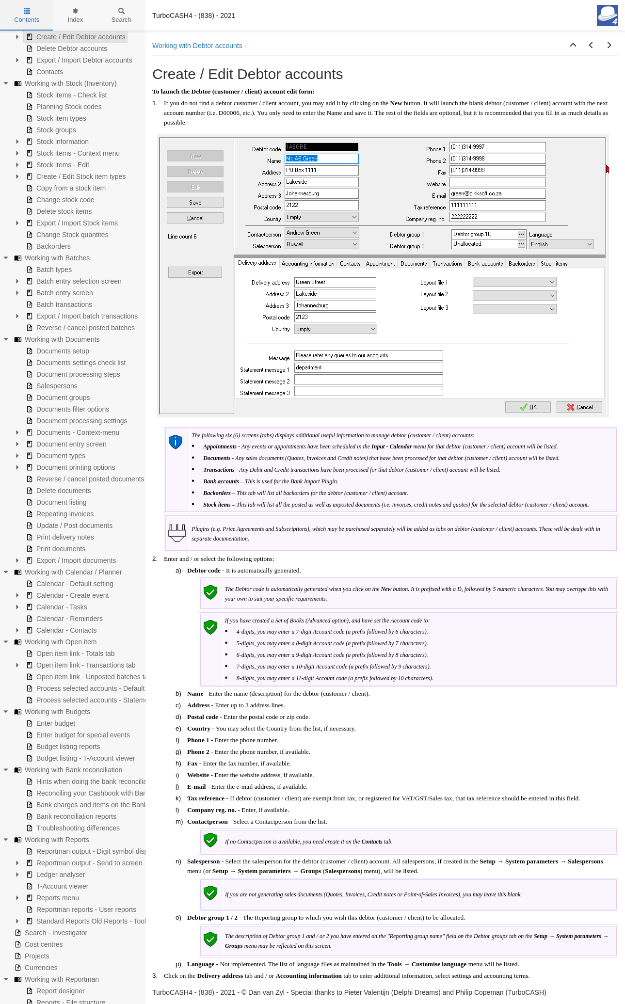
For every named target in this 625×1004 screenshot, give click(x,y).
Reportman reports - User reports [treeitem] (80, 909)
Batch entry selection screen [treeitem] (73, 281)
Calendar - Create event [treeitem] (66, 595)
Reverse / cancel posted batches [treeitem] (79, 328)
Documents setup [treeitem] (56, 351)
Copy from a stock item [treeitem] (65, 188)
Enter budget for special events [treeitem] (77, 735)
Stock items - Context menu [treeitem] (72, 153)
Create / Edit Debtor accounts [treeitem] (75, 37)
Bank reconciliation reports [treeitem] (70, 816)
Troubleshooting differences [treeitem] (72, 828)
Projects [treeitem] (30, 956)
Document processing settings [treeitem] (76, 421)
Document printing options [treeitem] (69, 467)
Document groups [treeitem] (57, 397)
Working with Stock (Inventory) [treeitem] (64, 83)
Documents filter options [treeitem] (66, 409)
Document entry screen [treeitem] (65, 444)
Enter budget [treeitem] (49, 723)
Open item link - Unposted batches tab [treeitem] (88, 677)
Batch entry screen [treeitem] (58, 293)
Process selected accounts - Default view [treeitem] (92, 688)
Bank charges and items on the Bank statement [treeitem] (101, 805)
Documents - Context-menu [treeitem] (71, 432)
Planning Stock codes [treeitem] (63, 106)
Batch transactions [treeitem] (58, 304)
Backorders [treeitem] (47, 246)
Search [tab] (121, 15)
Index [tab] (75, 15)
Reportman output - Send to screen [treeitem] (83, 863)
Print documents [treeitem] (54, 549)
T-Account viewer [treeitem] (56, 886)
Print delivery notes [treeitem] (59, 537)
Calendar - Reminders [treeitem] (63, 618)
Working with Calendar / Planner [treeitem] (67, 572)
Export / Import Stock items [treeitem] (71, 223)
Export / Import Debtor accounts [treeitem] (78, 60)
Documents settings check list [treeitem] (75, 362)
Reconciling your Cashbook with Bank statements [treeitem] (104, 793)
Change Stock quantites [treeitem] (66, 234)
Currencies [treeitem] (35, 967)
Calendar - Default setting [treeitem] (68, 584)
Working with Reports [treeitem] (50, 839)
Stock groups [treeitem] (50, 130)
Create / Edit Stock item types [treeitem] (75, 176)
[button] (573, 45)
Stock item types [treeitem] (55, 118)
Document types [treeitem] (54, 456)
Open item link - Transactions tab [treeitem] (80, 665)
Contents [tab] (26, 15)
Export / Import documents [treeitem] (70, 560)
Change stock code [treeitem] (59, 200)
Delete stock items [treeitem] (58, 211)
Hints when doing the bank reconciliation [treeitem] (91, 781)
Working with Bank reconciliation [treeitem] (67, 770)
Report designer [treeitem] (54, 991)
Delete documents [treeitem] (57, 490)
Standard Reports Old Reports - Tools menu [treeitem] (96, 921)
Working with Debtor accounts (197, 45)
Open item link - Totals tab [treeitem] (69, 653)
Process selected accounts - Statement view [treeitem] (97, 700)
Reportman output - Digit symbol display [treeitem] (90, 851)
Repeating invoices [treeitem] (59, 514)
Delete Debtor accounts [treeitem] (65, 48)
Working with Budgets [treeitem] (51, 711)
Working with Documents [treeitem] (56, 339)
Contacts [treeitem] (43, 72)
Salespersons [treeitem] (51, 386)
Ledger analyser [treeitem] (54, 874)
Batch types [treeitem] (48, 269)
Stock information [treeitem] (56, 141)
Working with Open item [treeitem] (54, 642)
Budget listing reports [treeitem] (62, 746)
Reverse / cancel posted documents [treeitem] (84, 479)
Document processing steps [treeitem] (72, 374)
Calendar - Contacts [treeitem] (60, 630)
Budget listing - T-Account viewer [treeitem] (79, 758)
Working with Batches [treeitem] (51, 258)
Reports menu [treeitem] (51, 898)
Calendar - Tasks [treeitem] (55, 607)
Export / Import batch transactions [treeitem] (81, 316)
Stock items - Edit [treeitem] (56, 165)
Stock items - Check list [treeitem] (65, 95)
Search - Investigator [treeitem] (49, 933)
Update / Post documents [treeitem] (68, 525)
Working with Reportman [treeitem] (55, 979)
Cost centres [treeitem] (37, 944)
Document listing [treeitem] (55, 502)
